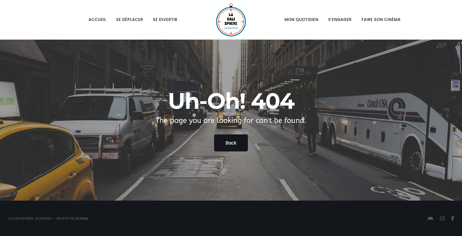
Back (231, 143)
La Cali (81, 218)
